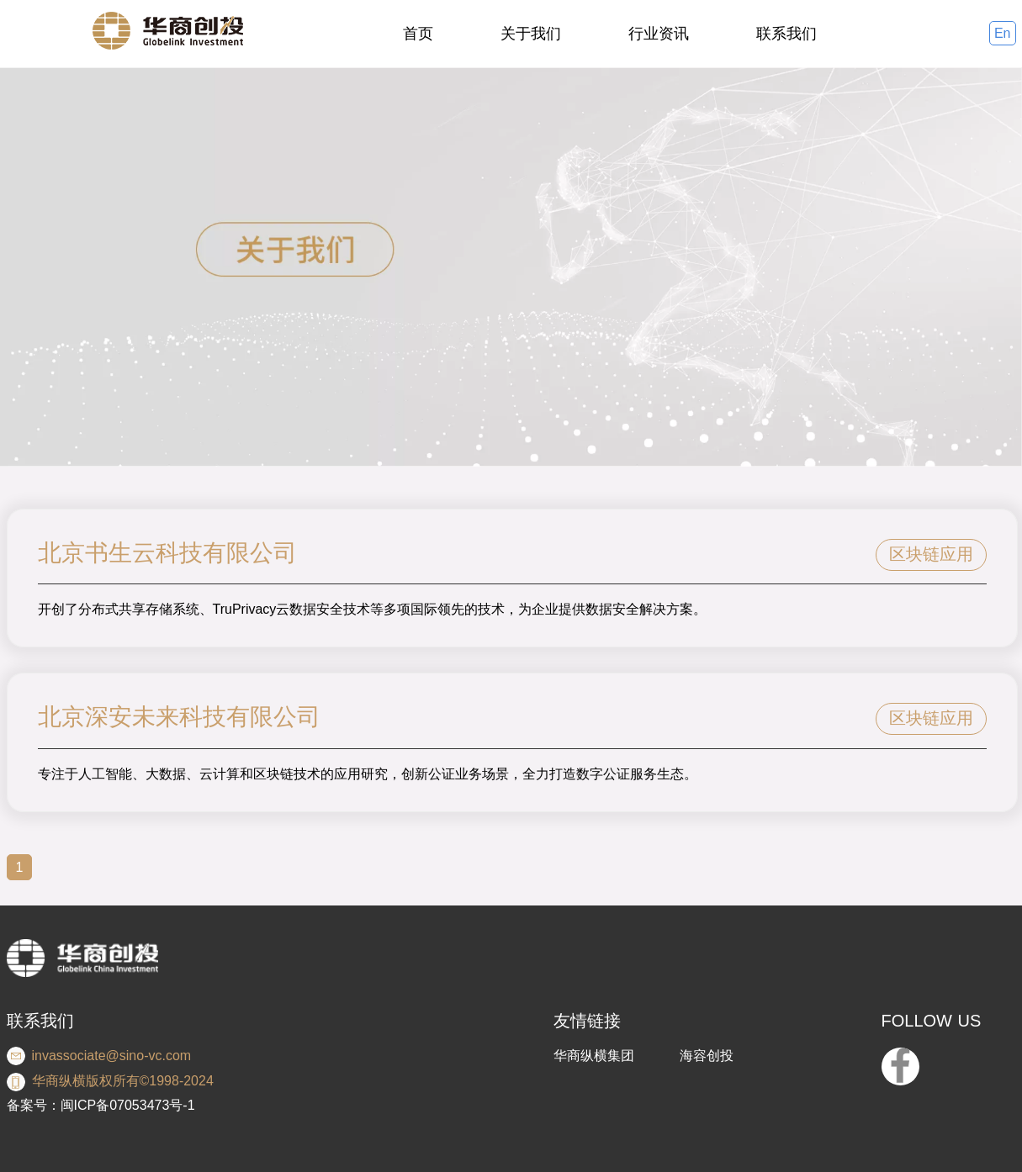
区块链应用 (931, 554)
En (1002, 33)
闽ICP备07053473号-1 (128, 1105)
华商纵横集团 (593, 1055)
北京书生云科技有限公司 (167, 553)
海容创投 (706, 1055)
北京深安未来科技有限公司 (179, 717)
